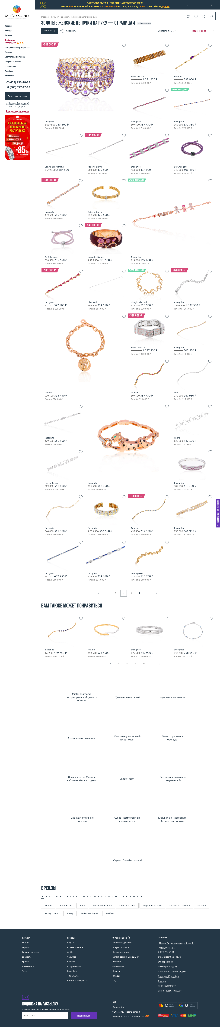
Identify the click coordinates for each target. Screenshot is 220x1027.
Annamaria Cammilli (179, 905)
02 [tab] (119, 664)
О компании (10, 66)
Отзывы (8, 52)
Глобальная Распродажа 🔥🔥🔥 (14, 41)
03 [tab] (127, 664)
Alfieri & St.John (127, 905)
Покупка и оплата (13, 61)
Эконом (8, 35)
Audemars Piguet (89, 913)
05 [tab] (144, 664)
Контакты (9, 75)
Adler (82, 905)
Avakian (110, 913)
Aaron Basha (66, 905)
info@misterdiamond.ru (169, 957)
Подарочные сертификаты (17, 47)
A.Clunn (48, 905)
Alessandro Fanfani (102, 905)
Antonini (201, 905)
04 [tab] (136, 664)
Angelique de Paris (152, 905)
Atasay (70, 913)
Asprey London (52, 913)
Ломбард (9, 71)
